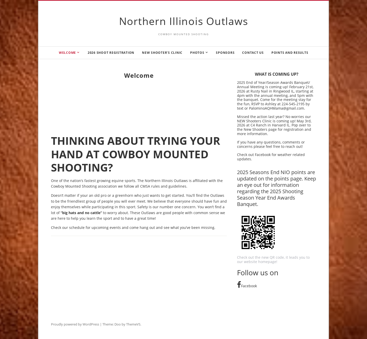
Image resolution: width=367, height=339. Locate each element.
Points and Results (289, 52)
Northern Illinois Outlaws (183, 21)
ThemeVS (133, 324)
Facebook (247, 285)
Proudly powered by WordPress (75, 324)
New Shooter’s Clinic (162, 52)
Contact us (253, 52)
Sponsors (225, 52)
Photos (197, 52)
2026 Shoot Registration (111, 52)
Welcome (67, 52)
